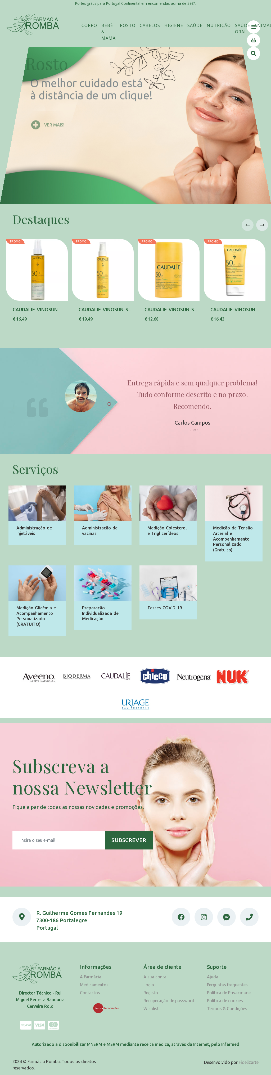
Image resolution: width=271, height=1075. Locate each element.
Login (148, 984)
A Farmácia (90, 976)
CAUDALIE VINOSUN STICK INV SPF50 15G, (192, 309)
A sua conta (154, 976)
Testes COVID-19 (164, 607)
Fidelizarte (249, 1062)
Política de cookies (225, 1000)
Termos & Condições (227, 1008)
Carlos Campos (192, 426)
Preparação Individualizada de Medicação (100, 613)
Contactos (90, 992)
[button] (89, 25)
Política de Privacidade (229, 992)
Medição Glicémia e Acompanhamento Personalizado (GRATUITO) (36, 616)
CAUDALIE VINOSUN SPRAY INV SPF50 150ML (130, 309)
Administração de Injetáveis (34, 530)
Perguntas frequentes (227, 984)
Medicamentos (94, 984)
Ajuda (212, 976)
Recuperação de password (168, 1000)
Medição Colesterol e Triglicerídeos (167, 530)
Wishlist (151, 1008)
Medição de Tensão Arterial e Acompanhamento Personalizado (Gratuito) (233, 538)
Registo (150, 992)
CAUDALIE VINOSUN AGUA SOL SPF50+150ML (64, 309)
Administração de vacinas (100, 530)
